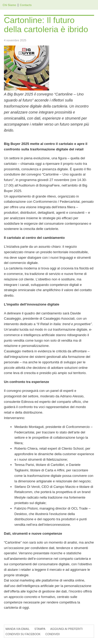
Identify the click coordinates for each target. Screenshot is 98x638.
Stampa (39, 628)
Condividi (52, 634)
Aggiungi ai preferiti (66, 628)
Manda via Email (17, 628)
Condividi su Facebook (23, 634)
